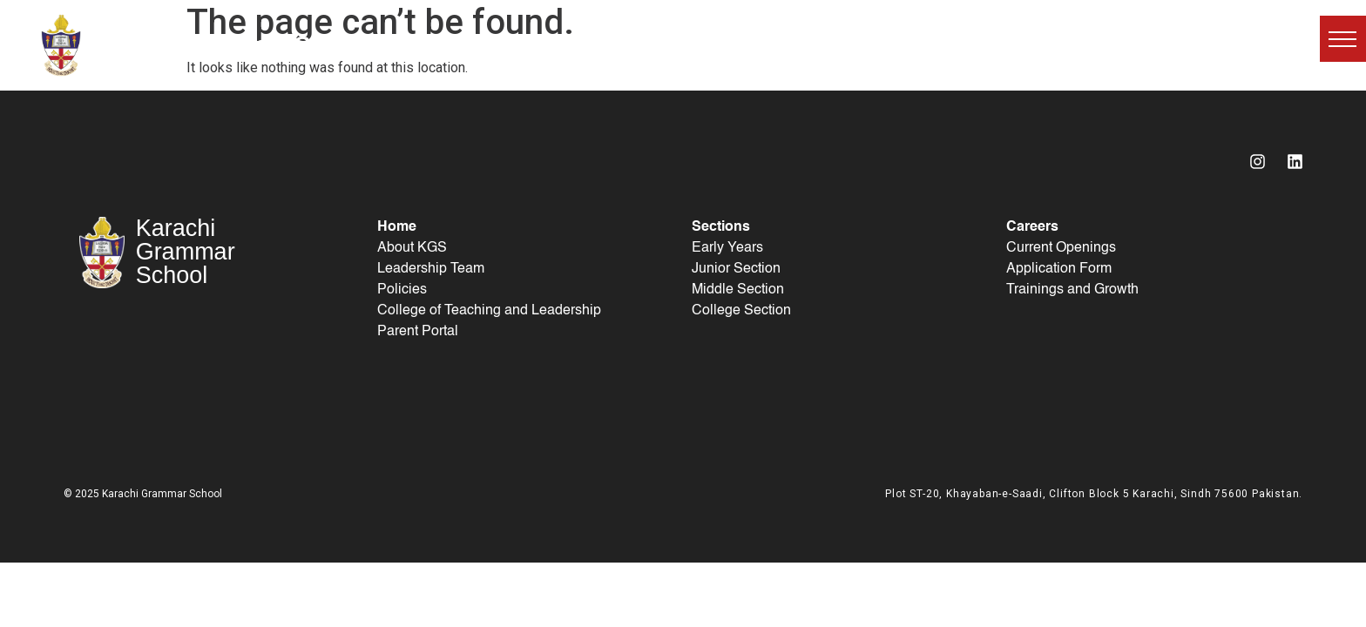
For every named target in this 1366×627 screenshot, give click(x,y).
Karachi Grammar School (231, 44)
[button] (1343, 39)
